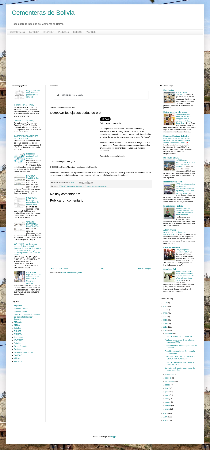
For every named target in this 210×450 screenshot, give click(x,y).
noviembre (169, 374)
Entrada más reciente (59, 269)
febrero (168, 406)
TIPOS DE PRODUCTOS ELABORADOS (32, 224)
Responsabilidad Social (23, 352)
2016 (165, 331)
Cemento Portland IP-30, (24, 105)
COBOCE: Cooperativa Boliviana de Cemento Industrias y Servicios (83, 186)
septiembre (170, 381)
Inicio (103, 269)
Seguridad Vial (169, 269)
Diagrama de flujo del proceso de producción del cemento (33, 94)
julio (167, 388)
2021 (165, 313)
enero (167, 409)
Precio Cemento (20, 346)
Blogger (113, 437)
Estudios (17, 328)
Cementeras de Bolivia (43, 12)
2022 (165, 310)
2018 (165, 324)
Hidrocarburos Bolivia (172, 182)
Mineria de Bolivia (171, 158)
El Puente (18, 322)
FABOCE (17, 331)
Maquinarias (168, 90)
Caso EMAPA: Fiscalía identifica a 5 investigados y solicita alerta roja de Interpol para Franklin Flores (176, 140)
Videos (16, 358)
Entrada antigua (144, 269)
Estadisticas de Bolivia (173, 206)
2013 (165, 420)
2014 (165, 417)
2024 (165, 303)
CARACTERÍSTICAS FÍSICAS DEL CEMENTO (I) (26, 137)
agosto (168, 385)
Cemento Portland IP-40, (24, 121)
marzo (168, 402)
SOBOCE (77, 32)
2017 (165, 327)
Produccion (63, 32)
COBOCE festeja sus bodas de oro (178, 336)
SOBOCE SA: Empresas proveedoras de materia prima (32, 201)
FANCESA (34, 32)
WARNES (91, 32)
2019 (165, 320)
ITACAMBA (48, 32)
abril (167, 399)
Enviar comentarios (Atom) (71, 273)
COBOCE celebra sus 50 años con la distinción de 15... (179, 363)
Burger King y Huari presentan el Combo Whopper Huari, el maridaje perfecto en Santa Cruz (183, 118)
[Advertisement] (101, 59)
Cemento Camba (21, 309)
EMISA (17, 325)
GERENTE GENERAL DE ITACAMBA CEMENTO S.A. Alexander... (180, 358)
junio (167, 392)
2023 (165, 306)
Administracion (169, 230)
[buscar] (100, 95)
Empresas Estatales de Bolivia (176, 136)
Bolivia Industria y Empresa (175, 112)
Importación (18, 337)
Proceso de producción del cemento (32, 156)
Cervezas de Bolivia (171, 247)
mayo (167, 395)
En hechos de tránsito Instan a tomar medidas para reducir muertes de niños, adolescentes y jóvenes (185, 276)
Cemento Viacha (17, 32)
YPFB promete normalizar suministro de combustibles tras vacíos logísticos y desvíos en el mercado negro (185, 188)
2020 (165, 317)
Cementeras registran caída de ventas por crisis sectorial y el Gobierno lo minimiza (33, 277)
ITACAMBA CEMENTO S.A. (32, 177)
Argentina (18, 306)
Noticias (17, 343)
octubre (168, 378)
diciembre (169, 334)
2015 (165, 413)
